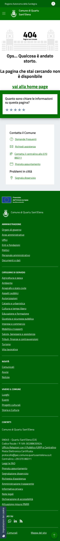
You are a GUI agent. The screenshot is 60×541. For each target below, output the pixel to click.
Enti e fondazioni (11, 245)
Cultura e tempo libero (14, 308)
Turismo (6, 344)
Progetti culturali (11, 405)
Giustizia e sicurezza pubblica (18, 319)
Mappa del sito (39, 533)
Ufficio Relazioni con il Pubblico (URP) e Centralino (29, 447)
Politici (5, 250)
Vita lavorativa (10, 349)
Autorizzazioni (9, 298)
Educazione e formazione (15, 314)
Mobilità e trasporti (12, 329)
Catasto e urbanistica (13, 303)
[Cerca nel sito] (51, 14)
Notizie (6, 377)
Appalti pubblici (10, 293)
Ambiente (7, 283)
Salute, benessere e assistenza (18, 334)
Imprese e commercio (13, 324)
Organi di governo (11, 230)
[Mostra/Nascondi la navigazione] (4, 13)
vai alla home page (30, 86)
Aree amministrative (13, 235)
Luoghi (5, 395)
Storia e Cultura (10, 410)
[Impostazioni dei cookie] (3, 522)
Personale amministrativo (16, 255)
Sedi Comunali (9, 533)
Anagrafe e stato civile (14, 288)
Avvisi (5, 372)
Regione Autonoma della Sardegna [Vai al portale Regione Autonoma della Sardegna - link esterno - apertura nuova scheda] (21, 3)
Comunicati (8, 367)
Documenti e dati (11, 260)
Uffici (5, 240)
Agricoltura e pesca (12, 278)
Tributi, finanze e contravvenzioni (20, 339)
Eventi (5, 400)
